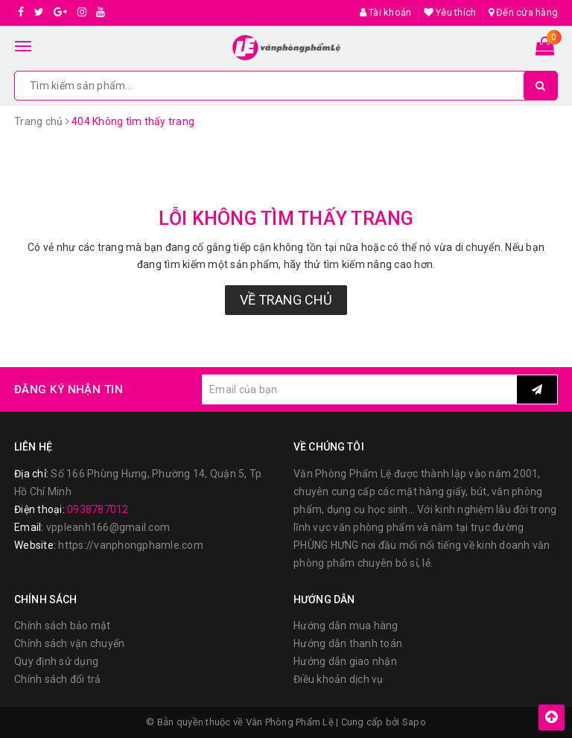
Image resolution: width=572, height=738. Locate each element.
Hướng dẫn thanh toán (347, 643)
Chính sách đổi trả (57, 679)
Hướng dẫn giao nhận (345, 661)
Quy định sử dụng (56, 661)
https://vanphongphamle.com (130, 545)
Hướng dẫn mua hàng (345, 626)
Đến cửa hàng (524, 12)
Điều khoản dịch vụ (338, 679)
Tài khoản (386, 12)
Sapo (414, 722)
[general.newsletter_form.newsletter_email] (359, 389)
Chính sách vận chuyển (69, 643)
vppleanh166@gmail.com (108, 527)
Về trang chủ (286, 300)
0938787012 (98, 509)
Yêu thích (450, 12)
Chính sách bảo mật (62, 626)
